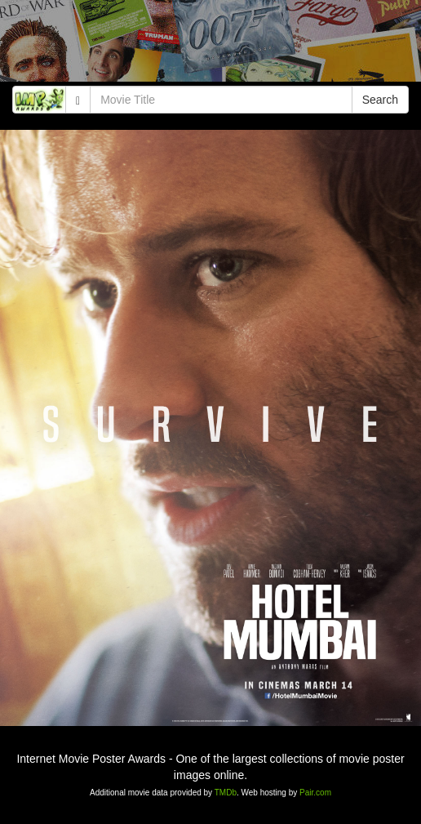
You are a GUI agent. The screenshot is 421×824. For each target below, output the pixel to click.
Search (380, 99)
